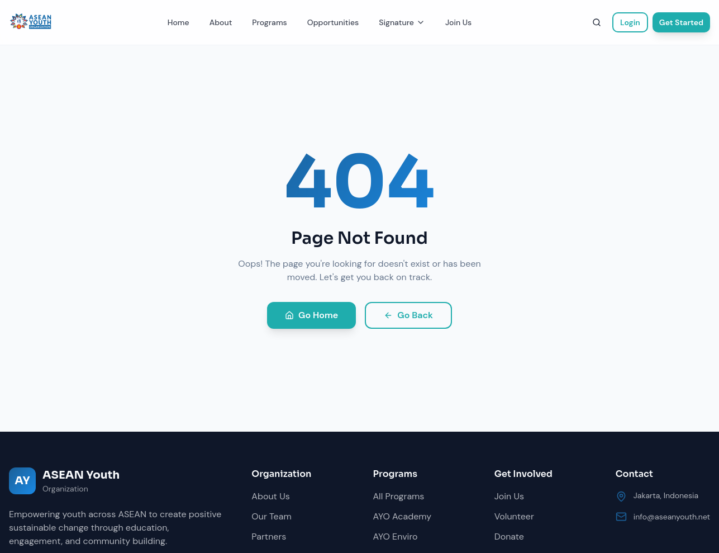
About (220, 22)
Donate (509, 536)
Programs (269, 22)
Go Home (311, 315)
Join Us (458, 22)
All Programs (399, 496)
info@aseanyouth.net (672, 517)
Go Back (408, 315)
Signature (402, 22)
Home (178, 22)
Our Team (271, 516)
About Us (270, 496)
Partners (268, 536)
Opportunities (333, 22)
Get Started (681, 22)
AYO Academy (402, 516)
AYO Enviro (395, 536)
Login (630, 22)
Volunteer (514, 516)
